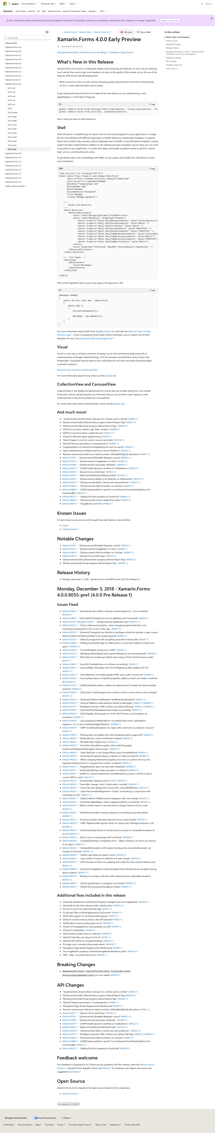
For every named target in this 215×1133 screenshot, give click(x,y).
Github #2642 (69, 649)
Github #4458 (69, 854)
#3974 (134, 621)
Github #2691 (68, 475)
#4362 (117, 905)
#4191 (115, 926)
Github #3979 (69, 727)
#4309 (144, 801)
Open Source (127, 52)
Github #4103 (68, 766)
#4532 (88, 777)
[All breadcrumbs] (59, 32)
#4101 (144, 454)
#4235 (125, 450)
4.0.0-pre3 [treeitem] (12, 141)
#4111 (65, 660)
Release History (172, 48)
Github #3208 (69, 678)
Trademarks (114, 1124)
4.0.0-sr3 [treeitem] (11, 100)
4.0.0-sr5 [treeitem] (11, 92)
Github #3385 (69, 692)
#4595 (107, 923)
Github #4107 (68, 770)
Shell (64, 525)
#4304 (101, 954)
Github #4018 (68, 738)
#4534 (132, 951)
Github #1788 (68, 464)
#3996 (115, 724)
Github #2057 (69, 468)
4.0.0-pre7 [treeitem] (12, 124)
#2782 (121, 475)
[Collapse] (47, 32)
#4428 (132, 770)
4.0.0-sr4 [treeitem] (11, 96)
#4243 (132, 664)
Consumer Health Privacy (79, 1124)
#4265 (130, 422)
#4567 (140, 699)
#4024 (66, 731)
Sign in (209, 3)
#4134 (121, 780)
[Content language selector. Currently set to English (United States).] (16, 1118)
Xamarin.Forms (70, 32)
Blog (37, 1124)
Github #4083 (69, 500)
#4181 (125, 762)
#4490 (130, 766)
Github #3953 (69, 720)
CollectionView (69, 529)
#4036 (124, 496)
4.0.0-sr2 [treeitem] (11, 104)
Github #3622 (69, 702)
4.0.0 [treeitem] (10, 108)
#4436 (121, 461)
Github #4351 (68, 819)
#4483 (79, 844)
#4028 (147, 734)
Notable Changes (173, 44)
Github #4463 (69, 858)
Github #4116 (68, 773)
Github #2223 (69, 625)
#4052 (125, 457)
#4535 (66, 865)
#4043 (142, 752)
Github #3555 (69, 482)
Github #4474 (69, 861)
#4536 (73, 833)
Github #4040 (69, 752)
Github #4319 (68, 812)
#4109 (77, 717)
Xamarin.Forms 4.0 (102, 32)
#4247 (143, 639)
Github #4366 (69, 830)
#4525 (66, 879)
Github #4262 (69, 791)
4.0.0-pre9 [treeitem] (12, 116)
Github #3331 (68, 685)
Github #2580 (69, 642)
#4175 (115, 628)
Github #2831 (68, 657)
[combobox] (27, 38)
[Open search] (202, 3)
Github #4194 (68, 784)
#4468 (148, 674)
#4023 (135, 482)
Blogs (103, 52)
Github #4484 (69, 869)
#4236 (118, 439)
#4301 (105, 937)
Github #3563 (69, 699)
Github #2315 (68, 632)
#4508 (66, 826)
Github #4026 (69, 741)
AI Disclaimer (8, 1124)
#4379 (137, 478)
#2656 (120, 649)
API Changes (171, 61)
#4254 (143, 787)
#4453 (87, 851)
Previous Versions (25, 1124)
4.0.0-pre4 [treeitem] (12, 137)
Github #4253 (69, 787)
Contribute (49, 1124)
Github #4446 (69, 847)
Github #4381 (68, 837)
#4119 (105, 436)
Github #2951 (68, 667)
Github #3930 (69, 713)
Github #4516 (68, 876)
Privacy (60, 1124)
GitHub (105, 1068)
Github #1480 (68, 618)
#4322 (143, 798)
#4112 (117, 919)
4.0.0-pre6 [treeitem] (12, 128)
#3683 (76, 688)
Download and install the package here (93, 338)
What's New (79, 52)
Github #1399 (68, 611)
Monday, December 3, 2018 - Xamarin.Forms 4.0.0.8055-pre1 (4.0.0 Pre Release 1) (185, 52)
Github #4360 (69, 823)
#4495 (143, 901)
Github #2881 (68, 664)
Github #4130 (68, 780)
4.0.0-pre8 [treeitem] (12, 120)
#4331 (125, 500)
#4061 (113, 443)
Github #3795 (69, 709)
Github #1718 (68, 457)
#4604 (125, 886)
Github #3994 (69, 734)
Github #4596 (69, 883)
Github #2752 (69, 653)
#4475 (66, 671)
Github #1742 (68, 621)
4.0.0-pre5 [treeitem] (12, 133)
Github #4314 (68, 805)
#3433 (66, 695)
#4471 (106, 908)
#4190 (121, 635)
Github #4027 (69, 496)
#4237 (108, 432)
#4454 (107, 940)
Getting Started (64, 52)
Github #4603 (69, 886)
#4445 (148, 706)
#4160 (143, 618)
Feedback (114, 52)
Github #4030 (69, 745)
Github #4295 (69, 798)
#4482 (106, 503)
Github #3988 (69, 489)
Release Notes (85, 32)
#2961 (132, 418)
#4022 (132, 468)
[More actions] (155, 32)
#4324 (66, 808)
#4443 (115, 912)
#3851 (117, 947)
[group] (107, 110)
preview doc (109, 331)
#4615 (130, 883)
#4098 (114, 429)
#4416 (89, 930)
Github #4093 (69, 759)
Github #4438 (69, 840)
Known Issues (92, 52)
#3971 (113, 915)
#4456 (106, 933)
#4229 (132, 784)
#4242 (113, 748)
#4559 (121, 464)
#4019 (127, 738)
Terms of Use (100, 1124)
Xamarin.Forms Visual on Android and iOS (77, 369)
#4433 (74, 646)
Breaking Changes (173, 57)
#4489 (127, 837)
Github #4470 (69, 503)
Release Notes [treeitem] (11, 43)
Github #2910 (68, 478)
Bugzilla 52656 (85, 621)
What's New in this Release (177, 37)
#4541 (151, 653)
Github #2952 (69, 674)
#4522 (110, 471)
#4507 (82, 872)
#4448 (111, 741)
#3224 (66, 614)
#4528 (120, 854)
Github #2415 (68, 471)
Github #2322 (69, 639)
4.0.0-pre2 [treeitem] (12, 145)
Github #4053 (69, 755)
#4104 (129, 446)
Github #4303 (69, 801)
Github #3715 (68, 706)
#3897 (127, 485)
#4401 (137, 702)
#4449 (122, 425)
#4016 (138, 706)
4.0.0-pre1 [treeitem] (12, 149)
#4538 (110, 944)
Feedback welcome (174, 65)
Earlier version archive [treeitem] (15, 186)
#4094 (70, 681)
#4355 (141, 819)
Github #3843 (69, 485)
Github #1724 (68, 461)
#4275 (85, 794)
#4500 (66, 816)
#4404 (147, 702)
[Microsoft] (5, 4)
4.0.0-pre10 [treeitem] (12, 112)
